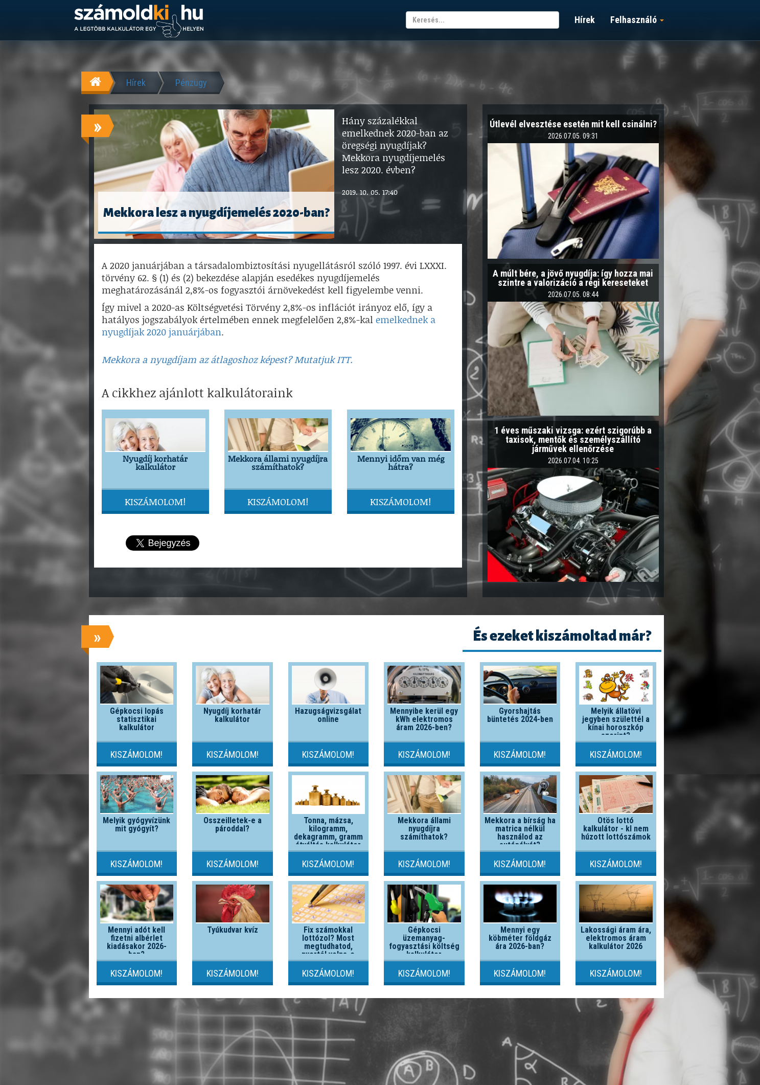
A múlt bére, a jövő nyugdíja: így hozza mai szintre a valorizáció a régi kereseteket (573, 278)
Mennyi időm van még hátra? (400, 462)
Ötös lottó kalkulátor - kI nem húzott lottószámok (616, 829)
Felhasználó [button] (637, 19)
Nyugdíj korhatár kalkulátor (155, 462)
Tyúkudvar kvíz (232, 930)
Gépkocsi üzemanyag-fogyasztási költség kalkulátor (424, 942)
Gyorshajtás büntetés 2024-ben (520, 715)
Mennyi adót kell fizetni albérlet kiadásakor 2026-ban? (137, 942)
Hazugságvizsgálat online (328, 715)
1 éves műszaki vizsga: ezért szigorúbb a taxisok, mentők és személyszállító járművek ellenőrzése (573, 439)
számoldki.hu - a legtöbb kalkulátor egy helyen (139, 21)
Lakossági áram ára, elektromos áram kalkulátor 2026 (616, 938)
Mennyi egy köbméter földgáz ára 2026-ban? (520, 938)
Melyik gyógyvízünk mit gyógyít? (136, 824)
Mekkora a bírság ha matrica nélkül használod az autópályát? (520, 833)
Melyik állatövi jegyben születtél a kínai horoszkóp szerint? (616, 723)
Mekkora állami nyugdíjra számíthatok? (278, 462)
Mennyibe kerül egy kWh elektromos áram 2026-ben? (424, 719)
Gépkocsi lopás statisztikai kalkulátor (137, 719)
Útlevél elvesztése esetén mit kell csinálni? (573, 124)
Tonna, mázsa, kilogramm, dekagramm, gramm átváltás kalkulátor (328, 833)
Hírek (584, 19)
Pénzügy (191, 82)
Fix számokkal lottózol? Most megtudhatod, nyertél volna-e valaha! (328, 946)
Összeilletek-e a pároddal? (232, 824)
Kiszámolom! (155, 501)
